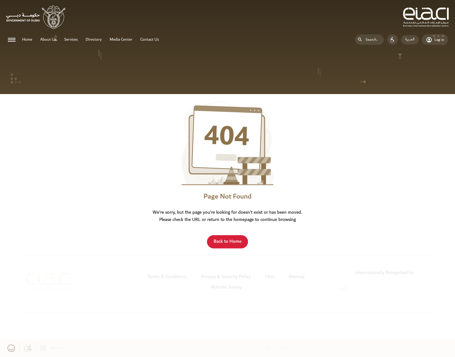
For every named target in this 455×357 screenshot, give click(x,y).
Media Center (121, 39)
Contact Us (149, 39)
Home (27, 39)
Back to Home (227, 241)
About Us (48, 39)
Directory (94, 39)
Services (71, 39)
